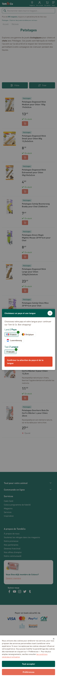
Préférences (28, 672)
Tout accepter (28, 664)
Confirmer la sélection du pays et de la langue (25, 361)
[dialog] (28, 339)
